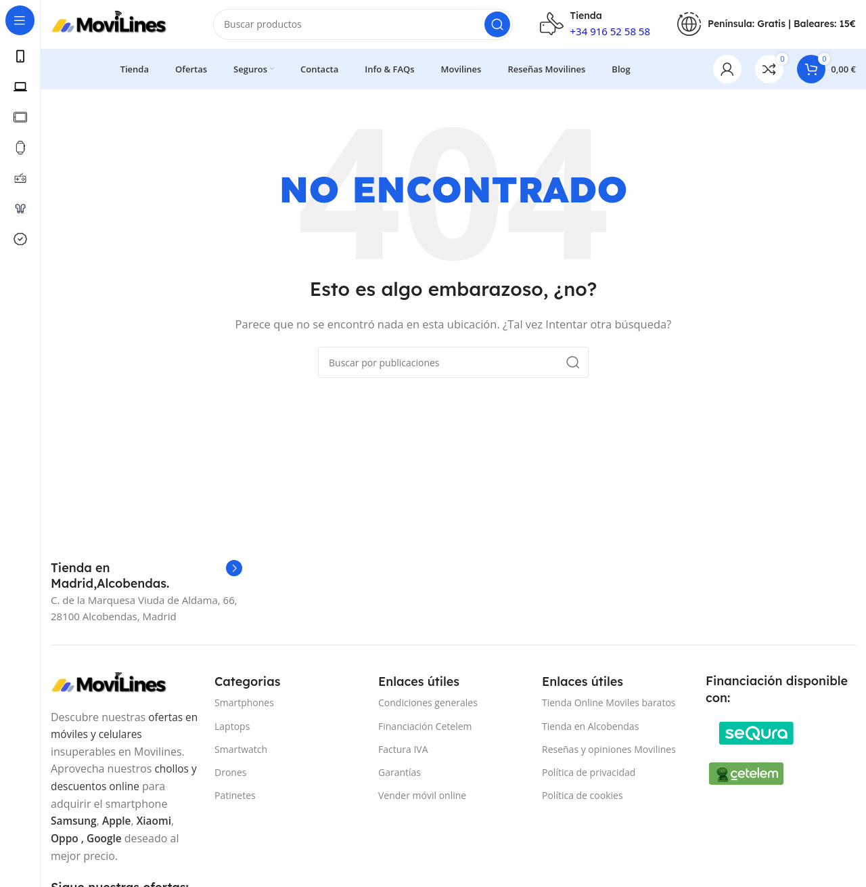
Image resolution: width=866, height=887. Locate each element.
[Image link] (118, 688)
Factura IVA (403, 754)
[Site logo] (118, 26)
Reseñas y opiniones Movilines (609, 754)
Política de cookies (582, 800)
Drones (230, 777)
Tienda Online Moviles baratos (608, 708)
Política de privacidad (588, 777)
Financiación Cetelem (425, 731)
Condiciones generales (428, 708)
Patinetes (235, 800)
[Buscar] (363, 27)
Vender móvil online (422, 800)
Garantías (399, 777)
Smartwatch (240, 754)
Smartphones (244, 708)
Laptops (232, 731)
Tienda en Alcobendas (590, 731)
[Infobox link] (146, 581)
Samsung (74, 826)
